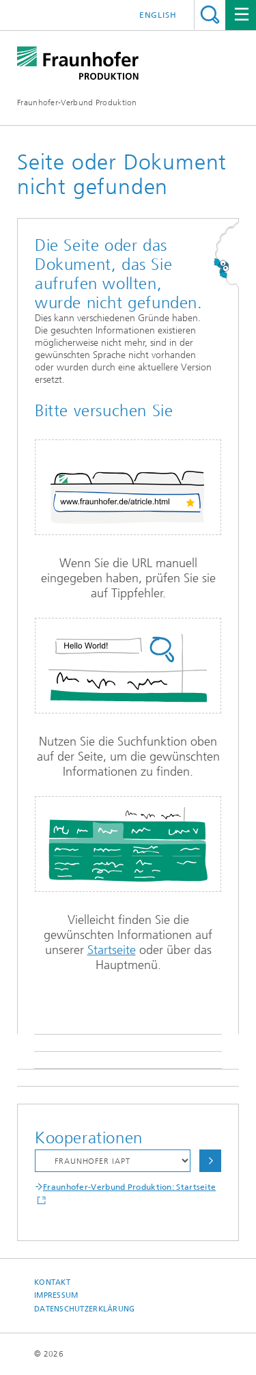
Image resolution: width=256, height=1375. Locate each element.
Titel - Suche (210, 14)
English (158, 15)
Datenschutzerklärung (84, 1309)
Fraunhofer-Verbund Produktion (77, 102)
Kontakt (52, 1282)
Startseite (111, 949)
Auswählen (210, 1160)
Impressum (56, 1295)
